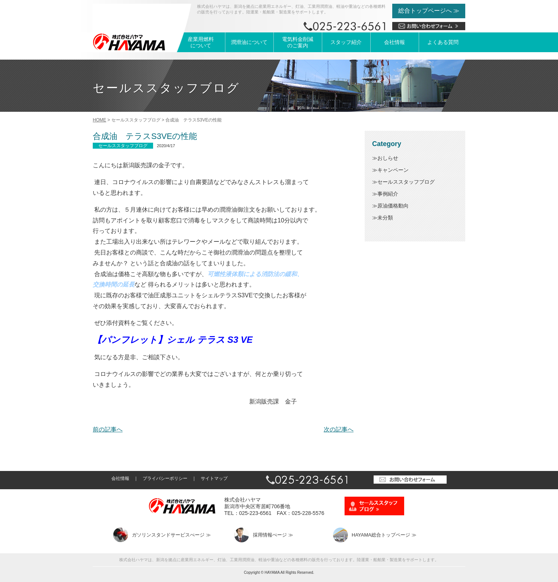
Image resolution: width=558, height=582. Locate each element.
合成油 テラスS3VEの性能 (145, 136)
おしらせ (387, 158)
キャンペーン (393, 170)
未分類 (385, 218)
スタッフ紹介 (346, 42)
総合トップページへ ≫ (428, 10)
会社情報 (394, 42)
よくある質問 (443, 42)
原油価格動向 (393, 206)
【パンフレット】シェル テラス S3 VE (173, 340)
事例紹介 (387, 194)
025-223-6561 (255, 513)
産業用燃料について (201, 42)
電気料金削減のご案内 (297, 42)
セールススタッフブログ (406, 182)
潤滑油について (249, 42)
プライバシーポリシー (165, 478)
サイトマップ (214, 478)
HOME (99, 120)
